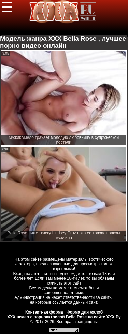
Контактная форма (44, 312)
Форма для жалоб (85, 312)
